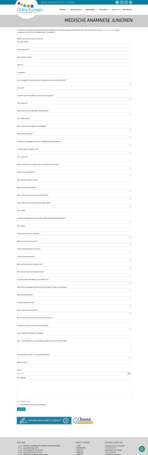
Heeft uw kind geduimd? (24, 295)
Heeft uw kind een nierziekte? (26, 187)
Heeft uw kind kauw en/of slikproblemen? (30, 272)
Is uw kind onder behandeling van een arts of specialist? (35, 95)
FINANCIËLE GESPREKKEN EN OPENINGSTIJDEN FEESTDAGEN (41, 446)
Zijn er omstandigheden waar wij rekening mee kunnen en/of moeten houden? (42, 341)
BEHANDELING (81, 448)
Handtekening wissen (23, 401)
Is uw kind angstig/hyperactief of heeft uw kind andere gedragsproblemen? (41, 218)
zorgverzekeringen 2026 (30, 448)
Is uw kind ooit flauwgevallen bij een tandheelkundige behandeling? (38, 141)
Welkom (64, 9)
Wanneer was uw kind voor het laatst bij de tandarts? (34, 318)
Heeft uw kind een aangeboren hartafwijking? (31, 126)
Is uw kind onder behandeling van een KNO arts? (32, 279)
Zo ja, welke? (21, 210)
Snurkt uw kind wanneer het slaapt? (28, 249)
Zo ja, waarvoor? (22, 103)
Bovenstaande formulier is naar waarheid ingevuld (33, 355)
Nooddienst (127, 9)
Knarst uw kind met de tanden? (27, 310)
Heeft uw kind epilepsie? (24, 134)
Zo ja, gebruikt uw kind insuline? (27, 180)
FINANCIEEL (80, 452)
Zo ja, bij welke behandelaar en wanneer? (30, 333)
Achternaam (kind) (23, 49)
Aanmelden (91, 9)
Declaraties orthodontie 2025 (32, 452)
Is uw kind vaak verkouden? (25, 256)
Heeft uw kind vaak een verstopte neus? (30, 264)
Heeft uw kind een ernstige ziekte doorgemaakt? (32, 111)
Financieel (104, 9)
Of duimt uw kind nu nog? (25, 302)
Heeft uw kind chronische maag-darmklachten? (32, 195)
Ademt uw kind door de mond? (27, 241)
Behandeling (77, 9)
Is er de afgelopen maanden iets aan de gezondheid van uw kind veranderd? (41, 80)
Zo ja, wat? (20, 88)
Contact (116, 9)
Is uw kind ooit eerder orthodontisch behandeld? (32, 325)
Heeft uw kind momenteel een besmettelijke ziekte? (33, 203)
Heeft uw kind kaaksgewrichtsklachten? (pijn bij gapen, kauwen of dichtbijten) (42, 287)
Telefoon (20, 65)
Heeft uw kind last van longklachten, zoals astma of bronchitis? (37, 164)
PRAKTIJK (80, 450)
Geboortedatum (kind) (24, 57)
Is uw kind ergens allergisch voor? (27, 149)
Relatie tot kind (22, 362)
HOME (79, 446)
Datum (19, 370)
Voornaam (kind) (22, 42)
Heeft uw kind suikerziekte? (25, 172)
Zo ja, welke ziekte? (23, 118)
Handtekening (21, 378)
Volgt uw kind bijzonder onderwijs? (28, 233)
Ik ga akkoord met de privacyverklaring (32, 405)
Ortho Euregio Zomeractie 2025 (33, 450)
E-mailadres (21, 72)
